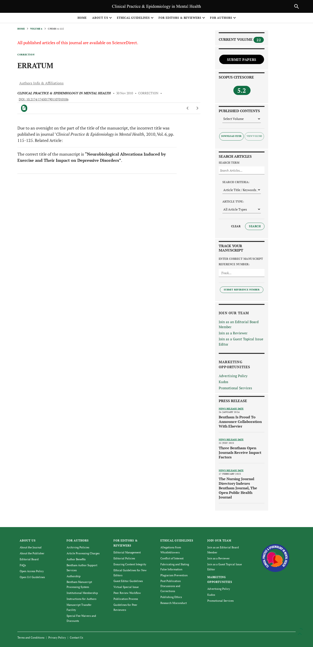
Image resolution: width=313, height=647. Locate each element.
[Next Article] (197, 108)
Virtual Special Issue (126, 587)
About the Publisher (32, 553)
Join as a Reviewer (233, 333)
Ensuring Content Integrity (129, 564)
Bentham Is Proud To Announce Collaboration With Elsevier (240, 421)
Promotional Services (235, 388)
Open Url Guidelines (32, 577)
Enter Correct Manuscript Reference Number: (241, 261)
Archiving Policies (78, 547)
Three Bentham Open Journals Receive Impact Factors (240, 452)
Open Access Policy (32, 571)
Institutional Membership (82, 593)
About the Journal (31, 547)
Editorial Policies (124, 558)
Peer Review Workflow (127, 593)
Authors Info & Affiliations (41, 83)
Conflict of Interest (171, 558)
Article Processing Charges (83, 553)
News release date (231, 408)
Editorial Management (127, 552)
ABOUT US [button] (100, 17)
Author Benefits (76, 559)
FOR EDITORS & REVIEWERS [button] (180, 17)
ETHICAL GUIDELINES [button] (133, 17)
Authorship (74, 576)
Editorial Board (29, 559)
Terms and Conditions (30, 637)
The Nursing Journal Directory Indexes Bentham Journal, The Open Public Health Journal (238, 488)
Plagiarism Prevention (174, 575)
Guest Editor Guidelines (128, 581)
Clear (235, 226)
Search (255, 226)
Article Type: (233, 201)
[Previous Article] (188, 108)
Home (82, 17)
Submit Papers (241, 59)
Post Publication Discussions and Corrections (170, 586)
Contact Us (76, 637)
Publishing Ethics (171, 597)
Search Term (229, 162)
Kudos (223, 381)
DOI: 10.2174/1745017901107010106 (43, 99)
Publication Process (125, 599)
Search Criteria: (236, 182)
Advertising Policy (233, 376)
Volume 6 (36, 28)
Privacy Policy (57, 637)
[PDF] (24, 108)
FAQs (23, 565)
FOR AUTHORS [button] (221, 17)
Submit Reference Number (241, 289)
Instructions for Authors (81, 599)
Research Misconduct (173, 603)
